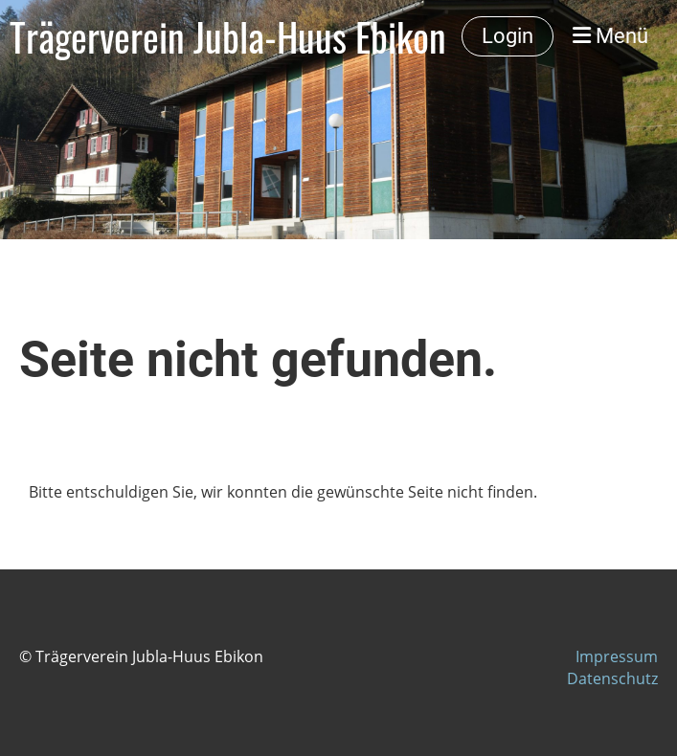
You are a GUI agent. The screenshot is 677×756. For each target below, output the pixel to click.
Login (507, 36)
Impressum (616, 656)
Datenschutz (612, 678)
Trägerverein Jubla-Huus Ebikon (228, 36)
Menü (610, 36)
